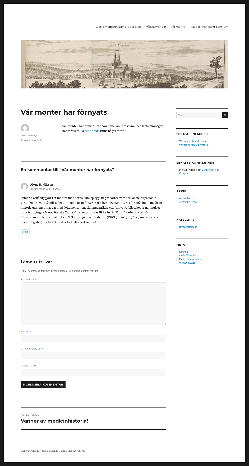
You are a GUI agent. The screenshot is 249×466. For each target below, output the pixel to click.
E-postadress (32, 348)
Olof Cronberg (29, 135)
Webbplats (29, 365)
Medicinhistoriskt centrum (209, 26)
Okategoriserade (188, 227)
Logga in (184, 251)
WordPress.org (187, 262)
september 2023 (188, 198)
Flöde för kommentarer (192, 259)
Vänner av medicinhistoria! (194, 145)
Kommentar (30, 279)
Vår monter (178, 26)
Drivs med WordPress (73, 450)
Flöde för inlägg (187, 255)
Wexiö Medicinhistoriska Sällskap (118, 26)
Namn (26, 331)
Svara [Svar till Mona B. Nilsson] (25, 231)
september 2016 (188, 202)
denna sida (92, 131)
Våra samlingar (156, 26)
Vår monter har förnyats (192, 141)
